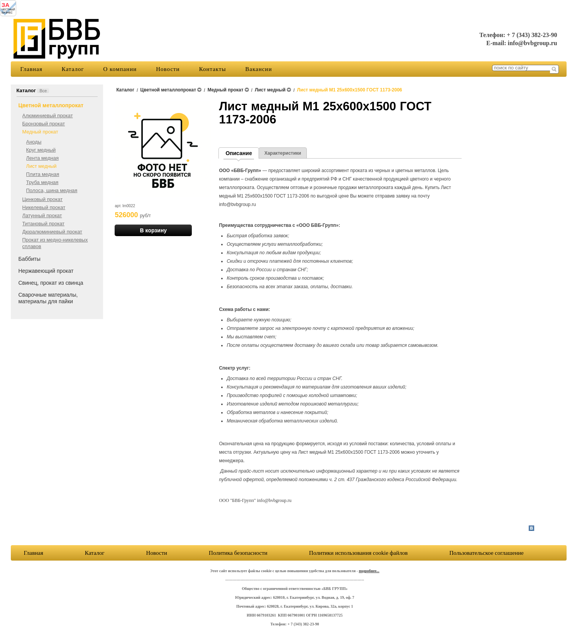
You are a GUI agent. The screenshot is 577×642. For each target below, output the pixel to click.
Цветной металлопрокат (51, 105)
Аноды (34, 142)
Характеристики (282, 153)
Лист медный (41, 166)
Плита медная (42, 174)
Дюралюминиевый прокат (52, 232)
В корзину (153, 230)
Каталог (73, 69)
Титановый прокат (43, 223)
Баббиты (30, 259)
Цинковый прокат (42, 199)
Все (43, 90)
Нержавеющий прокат (46, 271)
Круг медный (41, 150)
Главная (31, 69)
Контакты (212, 69)
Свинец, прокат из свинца (51, 283)
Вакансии (258, 69)
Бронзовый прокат (43, 124)
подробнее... (369, 571)
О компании (120, 69)
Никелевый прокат (44, 207)
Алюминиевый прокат (47, 115)
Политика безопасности (238, 553)
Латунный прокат (42, 215)
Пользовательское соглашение (346, 553)
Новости (167, 69)
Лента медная (42, 158)
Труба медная (42, 182)
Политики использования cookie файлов (474, 553)
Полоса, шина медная (52, 190)
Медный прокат (40, 132)
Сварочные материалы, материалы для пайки (48, 298)
